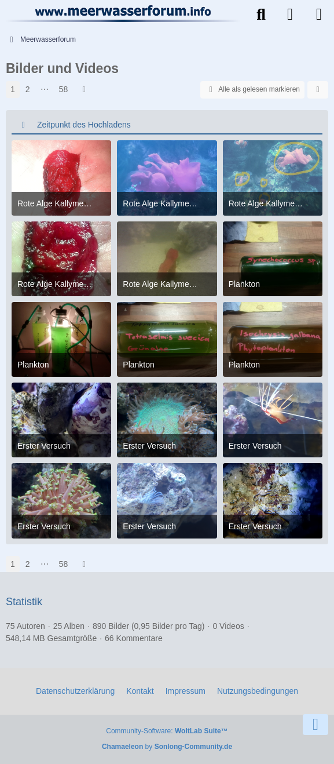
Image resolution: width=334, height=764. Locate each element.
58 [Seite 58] (63, 89)
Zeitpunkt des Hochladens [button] (84, 124)
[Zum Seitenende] (315, 724)
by (167, 747)
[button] (317, 90)
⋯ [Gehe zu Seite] (45, 89)
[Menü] (319, 14)
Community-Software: (166, 731)
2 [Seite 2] (27, 89)
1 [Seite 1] (12, 89)
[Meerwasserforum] (123, 13)
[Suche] (261, 14)
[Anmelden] (290, 14)
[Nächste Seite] (84, 89)
